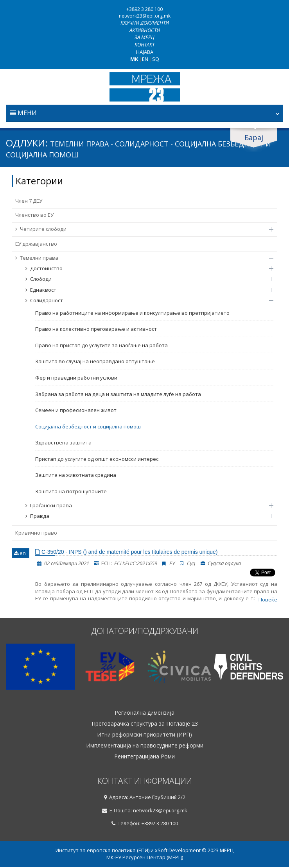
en (20, 553)
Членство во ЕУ (34, 214)
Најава (144, 51)
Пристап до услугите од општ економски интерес (96, 458)
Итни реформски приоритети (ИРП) (144, 734)
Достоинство (145, 268)
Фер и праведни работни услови (76, 377)
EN (145, 58)
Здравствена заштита (63, 442)
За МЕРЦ (144, 37)
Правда (145, 515)
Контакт (144, 44)
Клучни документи (144, 22)
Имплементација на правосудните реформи (144, 745)
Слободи (145, 278)
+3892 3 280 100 (144, 9)
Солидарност (145, 300)
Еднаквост (145, 289)
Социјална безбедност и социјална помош (88, 426)
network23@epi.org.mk (145, 15)
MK (134, 58)
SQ (155, 58)
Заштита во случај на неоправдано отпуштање (95, 361)
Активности (144, 30)
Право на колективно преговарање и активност (96, 328)
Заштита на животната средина (75, 474)
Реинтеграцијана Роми (144, 756)
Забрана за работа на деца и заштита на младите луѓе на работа (118, 394)
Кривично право (36, 532)
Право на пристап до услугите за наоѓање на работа (101, 345)
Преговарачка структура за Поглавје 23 (145, 723)
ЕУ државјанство (36, 243)
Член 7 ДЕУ (28, 200)
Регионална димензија (144, 712)
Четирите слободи (140, 228)
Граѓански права (145, 505)
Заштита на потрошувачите (71, 491)
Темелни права (140, 257)
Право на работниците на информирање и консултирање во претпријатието (132, 312)
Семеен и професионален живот (76, 410)
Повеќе (267, 599)
